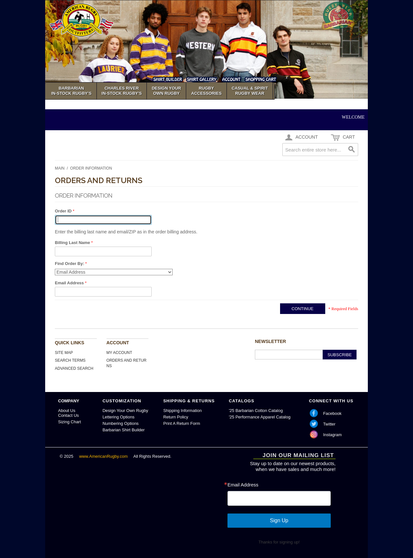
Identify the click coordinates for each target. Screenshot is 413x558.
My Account (119, 352)
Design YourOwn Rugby (166, 91)
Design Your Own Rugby (125, 410)
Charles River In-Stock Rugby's (122, 91)
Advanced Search (74, 368)
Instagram (332, 434)
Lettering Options (119, 417)
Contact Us (68, 415)
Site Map (64, 352)
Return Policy (175, 417)
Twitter (329, 424)
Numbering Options (121, 423)
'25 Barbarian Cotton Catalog (256, 410)
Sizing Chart (69, 421)
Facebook (332, 413)
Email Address (70, 282)
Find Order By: (69, 263)
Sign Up (279, 520)
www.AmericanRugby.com (104, 456)
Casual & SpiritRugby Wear (250, 91)
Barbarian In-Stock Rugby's (71, 91)
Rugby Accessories (206, 91)
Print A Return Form (181, 423)
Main (60, 168)
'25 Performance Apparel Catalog (259, 417)
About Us (66, 410)
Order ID (64, 211)
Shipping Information (182, 410)
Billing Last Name (73, 242)
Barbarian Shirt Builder (124, 429)
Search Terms (70, 360)
